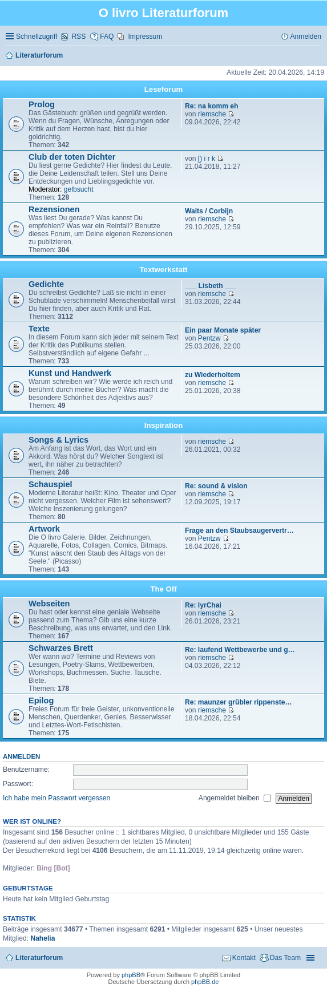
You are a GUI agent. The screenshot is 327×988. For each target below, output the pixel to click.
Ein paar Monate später (223, 330)
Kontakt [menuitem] (244, 958)
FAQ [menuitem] (107, 37)
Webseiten (49, 603)
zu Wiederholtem (212, 375)
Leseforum (163, 89)
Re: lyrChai (203, 605)
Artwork (44, 528)
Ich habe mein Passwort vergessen (56, 798)
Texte (39, 328)
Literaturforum (39, 958)
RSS (78, 37)
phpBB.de (205, 981)
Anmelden (21, 756)
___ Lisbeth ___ (210, 286)
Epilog (41, 700)
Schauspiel (50, 484)
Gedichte (46, 284)
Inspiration (163, 425)
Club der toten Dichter (72, 156)
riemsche (212, 114)
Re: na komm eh (211, 106)
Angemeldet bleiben (235, 798)
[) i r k (206, 159)
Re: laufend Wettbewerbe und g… (240, 650)
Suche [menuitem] (317, 55)
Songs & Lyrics (58, 439)
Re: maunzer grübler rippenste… (238, 702)
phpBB (131, 974)
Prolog (42, 104)
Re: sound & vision (216, 486)
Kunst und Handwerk (70, 373)
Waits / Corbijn (209, 211)
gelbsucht (79, 189)
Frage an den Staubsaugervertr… (239, 531)
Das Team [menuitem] (285, 958)
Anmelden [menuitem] (305, 37)
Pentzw (209, 338)
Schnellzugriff (36, 37)
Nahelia (42, 938)
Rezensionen (54, 209)
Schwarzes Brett (61, 648)
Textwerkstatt (163, 269)
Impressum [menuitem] (145, 37)
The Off (163, 589)
